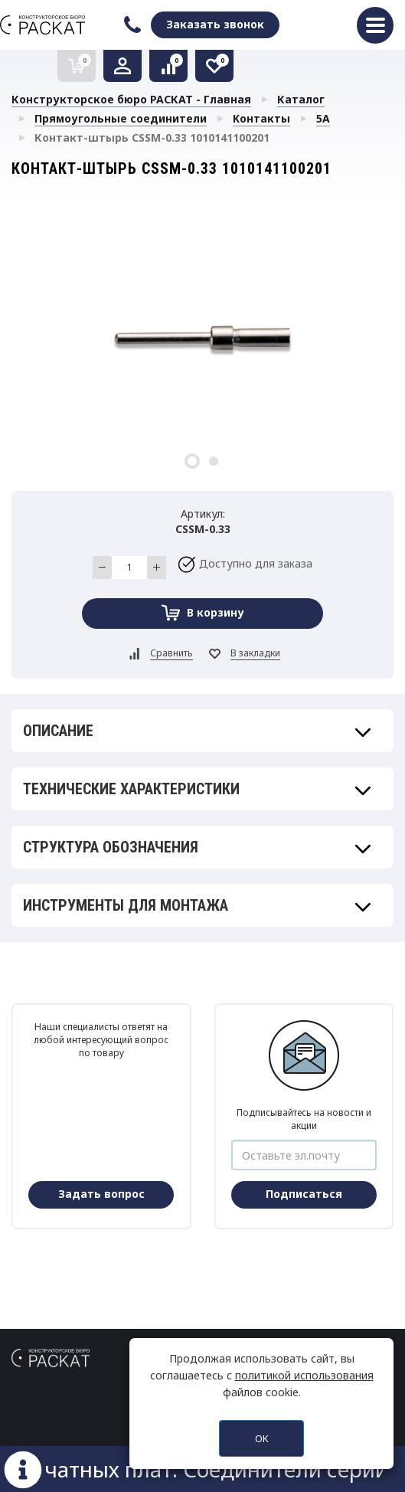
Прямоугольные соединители (120, 118)
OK (262, 1438)
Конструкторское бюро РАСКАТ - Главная (131, 99)
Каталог (301, 99)
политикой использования (304, 1375)
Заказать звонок (215, 24)
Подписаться (304, 1193)
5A (323, 118)
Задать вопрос (101, 1193)
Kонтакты (261, 118)
